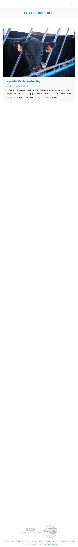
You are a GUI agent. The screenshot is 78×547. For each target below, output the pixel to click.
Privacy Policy (52, 544)
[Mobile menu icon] (73, 4)
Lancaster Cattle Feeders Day (23, 81)
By (9, 86)
